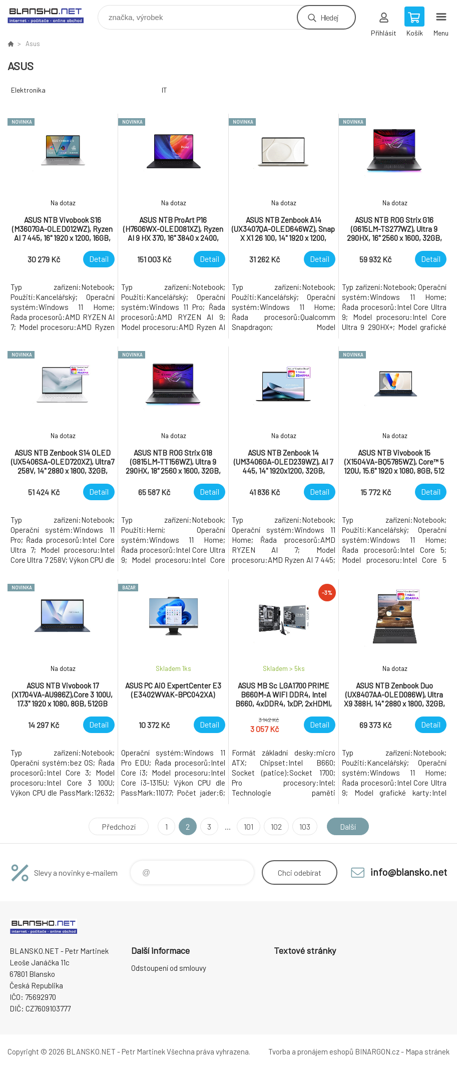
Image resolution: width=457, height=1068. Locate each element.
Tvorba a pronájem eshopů (310, 1051)
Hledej (329, 17)
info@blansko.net (408, 872)
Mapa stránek (427, 1051)
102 (276, 826)
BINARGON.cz (377, 1051)
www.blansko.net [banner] (52, 15)
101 (248, 826)
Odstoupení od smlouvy (168, 967)
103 (304, 826)
